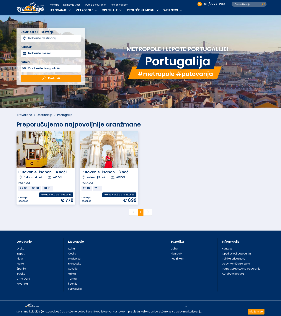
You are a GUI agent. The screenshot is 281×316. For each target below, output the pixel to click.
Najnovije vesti (72, 4)
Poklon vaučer (119, 4)
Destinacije (45, 115)
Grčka (20, 248)
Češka (72, 253)
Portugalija (75, 289)
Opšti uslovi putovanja (236, 253)
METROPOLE (86, 10)
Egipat (21, 253)
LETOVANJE (60, 10)
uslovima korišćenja (188, 311)
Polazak (26, 47)
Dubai (174, 248)
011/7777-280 (211, 4)
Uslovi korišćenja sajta (236, 263)
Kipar (20, 258)
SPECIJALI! (112, 10)
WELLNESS (172, 10)
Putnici (25, 62)
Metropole (76, 241)
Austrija (73, 268)
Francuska (74, 263)
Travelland (24, 115)
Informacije (230, 241)
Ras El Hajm (178, 258)
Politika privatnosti (233, 258)
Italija (71, 248)
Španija (21, 268)
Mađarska (74, 258)
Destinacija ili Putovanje (37, 32)
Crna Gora (23, 279)
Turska (21, 274)
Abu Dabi (176, 253)
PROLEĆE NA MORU (143, 10)
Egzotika (177, 241)
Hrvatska (22, 284)
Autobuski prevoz (233, 274)
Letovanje (24, 241)
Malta (20, 263)
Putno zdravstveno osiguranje (241, 268)
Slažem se (256, 311)
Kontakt (54, 4)
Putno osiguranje (95, 4)
